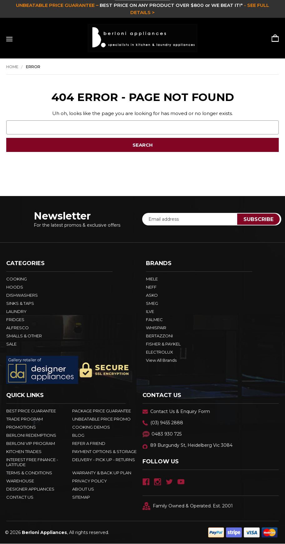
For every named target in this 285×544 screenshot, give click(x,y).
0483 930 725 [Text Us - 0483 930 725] (167, 434)
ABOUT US (83, 488)
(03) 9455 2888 (166, 423)
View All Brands (161, 360)
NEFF (151, 287)
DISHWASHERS (22, 295)
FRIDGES (15, 319)
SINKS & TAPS (20, 303)
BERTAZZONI (159, 335)
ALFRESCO (17, 327)
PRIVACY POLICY (89, 480)
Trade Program (24, 418)
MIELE (152, 278)
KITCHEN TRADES (24, 451)
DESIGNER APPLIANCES (30, 488)
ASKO (152, 295)
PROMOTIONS (21, 427)
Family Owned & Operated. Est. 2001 (187, 506)
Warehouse (20, 480)
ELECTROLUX (159, 352)
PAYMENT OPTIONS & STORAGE (104, 451)
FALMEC (154, 319)
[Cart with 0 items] (273, 38)
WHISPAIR (156, 327)
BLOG (78, 435)
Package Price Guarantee (101, 410)
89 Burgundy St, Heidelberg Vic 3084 (191, 445)
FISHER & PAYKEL (163, 343)
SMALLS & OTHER (24, 335)
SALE (11, 343)
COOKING (16, 278)
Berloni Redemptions (31, 435)
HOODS (14, 287)
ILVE (150, 311)
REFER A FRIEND (88, 443)
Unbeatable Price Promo (101, 418)
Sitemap (81, 497)
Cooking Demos (91, 427)
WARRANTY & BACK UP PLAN (101, 472)
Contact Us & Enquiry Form (180, 411)
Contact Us (19, 497)
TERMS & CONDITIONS (29, 472)
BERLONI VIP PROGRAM (30, 443)
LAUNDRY (16, 311)
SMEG (152, 303)
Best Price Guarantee (31, 410)
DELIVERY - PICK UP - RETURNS (103, 459)
